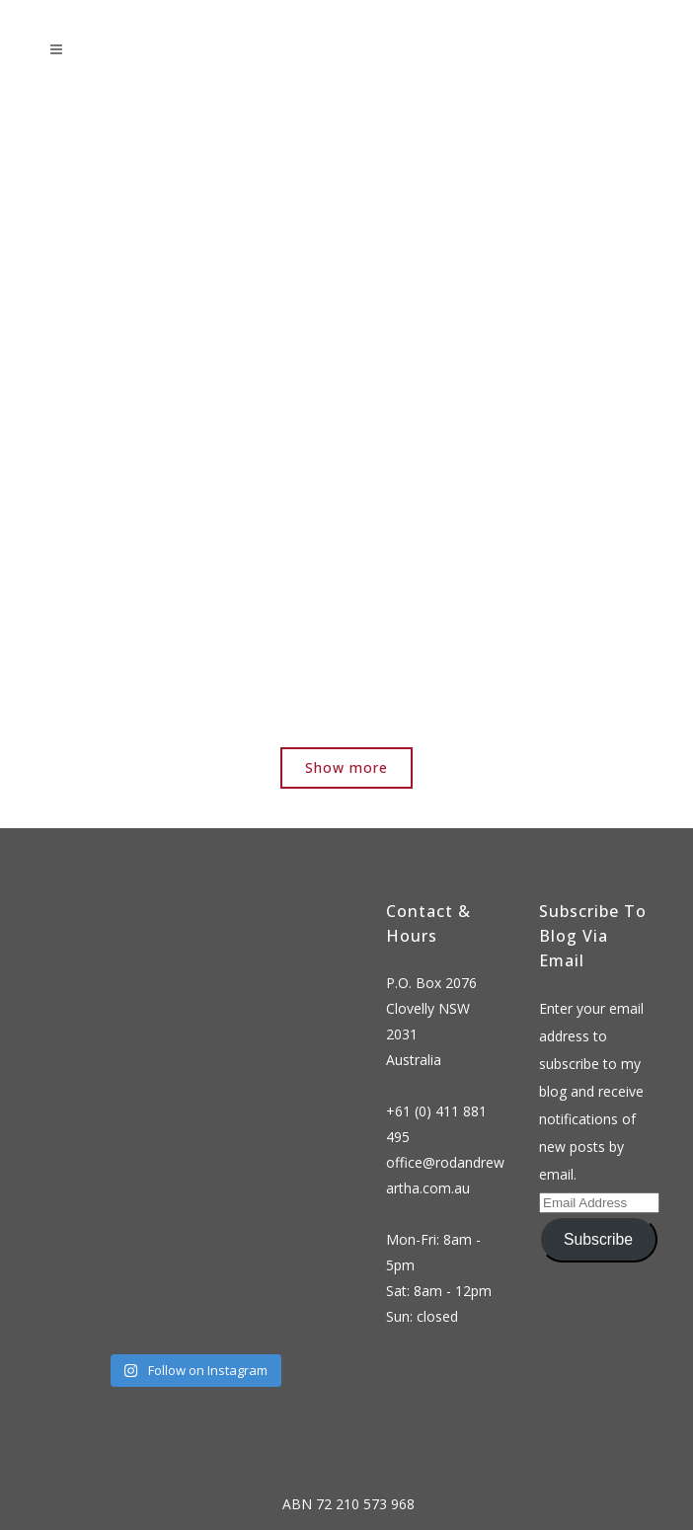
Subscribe (598, 1239)
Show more (346, 767)
